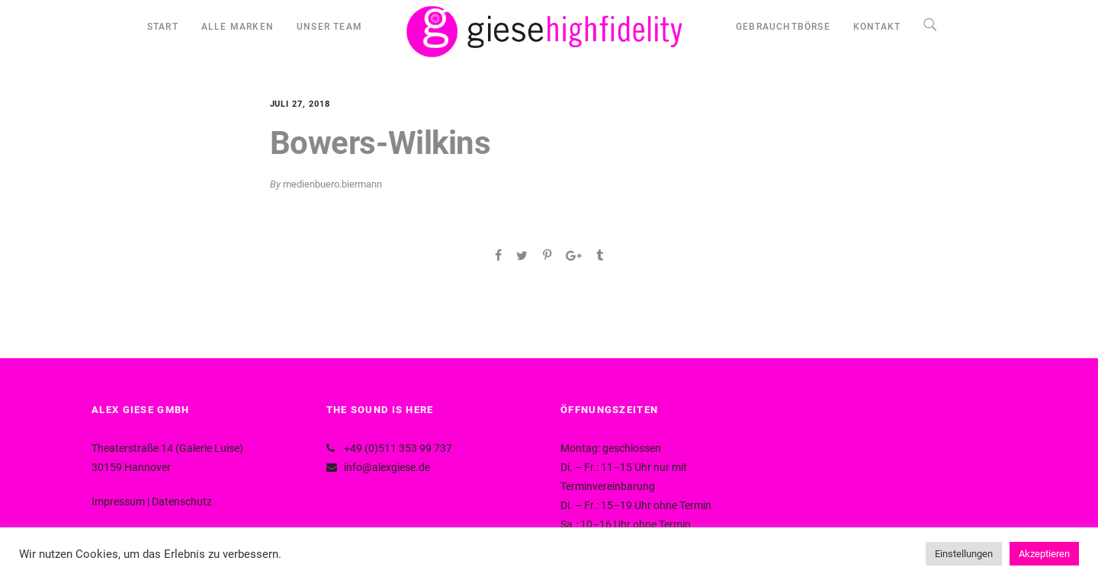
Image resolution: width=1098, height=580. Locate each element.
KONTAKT (877, 26)
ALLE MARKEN (237, 26)
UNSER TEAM (329, 26)
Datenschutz (182, 501)
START (162, 26)
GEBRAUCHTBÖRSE (783, 26)
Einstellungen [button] (964, 553)
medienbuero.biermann (332, 184)
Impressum (118, 501)
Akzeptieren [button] (1044, 553)
